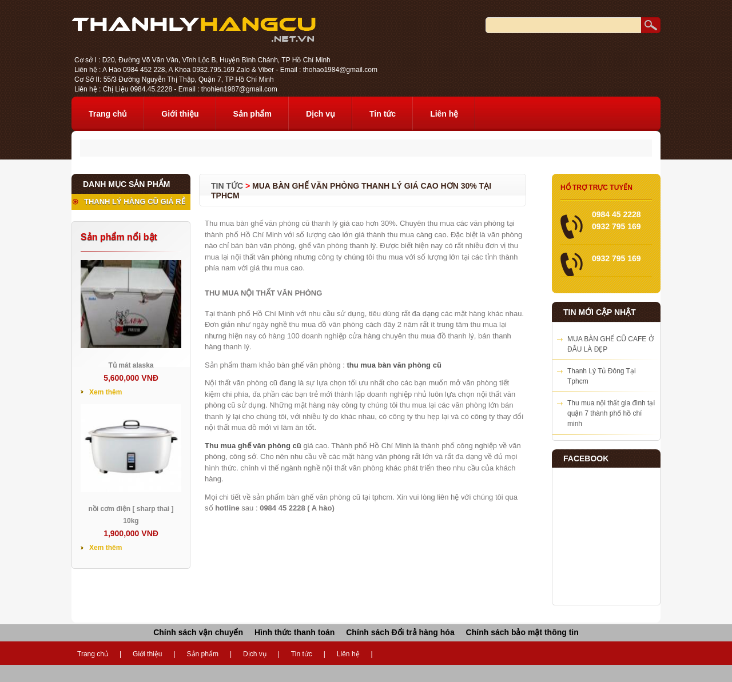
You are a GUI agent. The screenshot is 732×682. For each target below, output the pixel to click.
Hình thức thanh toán (294, 632)
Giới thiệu (179, 113)
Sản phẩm (252, 113)
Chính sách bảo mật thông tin (522, 632)
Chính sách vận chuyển (198, 632)
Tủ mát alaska (130, 365)
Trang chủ (108, 113)
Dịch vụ (320, 113)
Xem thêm (105, 392)
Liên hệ (444, 113)
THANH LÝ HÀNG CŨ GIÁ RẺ (134, 201)
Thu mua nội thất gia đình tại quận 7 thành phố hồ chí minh (611, 413)
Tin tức (382, 113)
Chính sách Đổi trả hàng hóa (400, 632)
